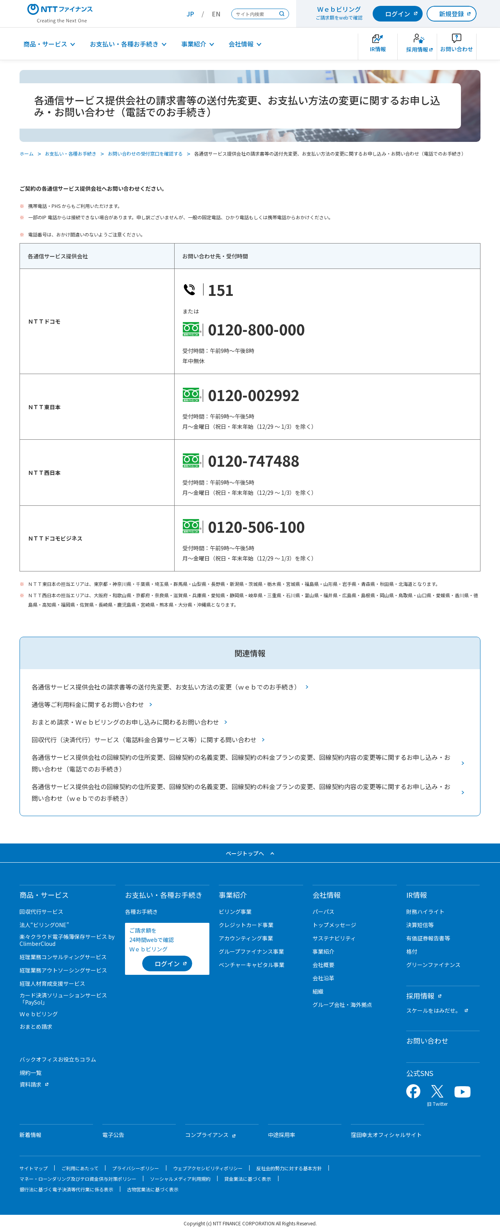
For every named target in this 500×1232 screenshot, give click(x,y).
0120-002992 (253, 394)
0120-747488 (253, 460)
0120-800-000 (256, 329)
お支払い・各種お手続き (124, 43)
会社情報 (241, 43)
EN (216, 13)
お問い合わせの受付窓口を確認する (145, 153)
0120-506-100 (256, 526)
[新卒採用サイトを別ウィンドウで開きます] (417, 47)
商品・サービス (45, 43)
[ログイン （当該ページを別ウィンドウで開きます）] (167, 963)
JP (190, 13)
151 (221, 289)
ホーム (27, 153)
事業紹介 (193, 43)
